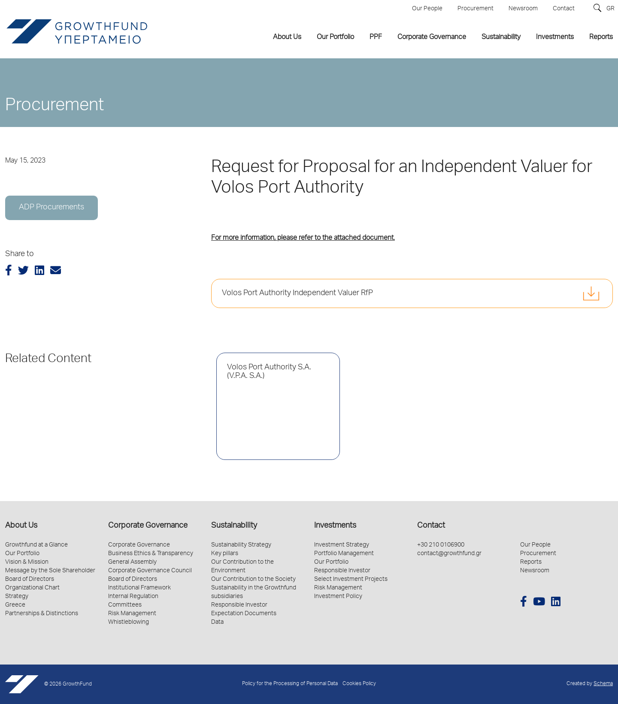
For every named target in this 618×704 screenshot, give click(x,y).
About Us (21, 526)
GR (610, 9)
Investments (335, 526)
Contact (431, 526)
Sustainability (234, 526)
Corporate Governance (148, 526)
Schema (603, 684)
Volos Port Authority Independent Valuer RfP (297, 293)
